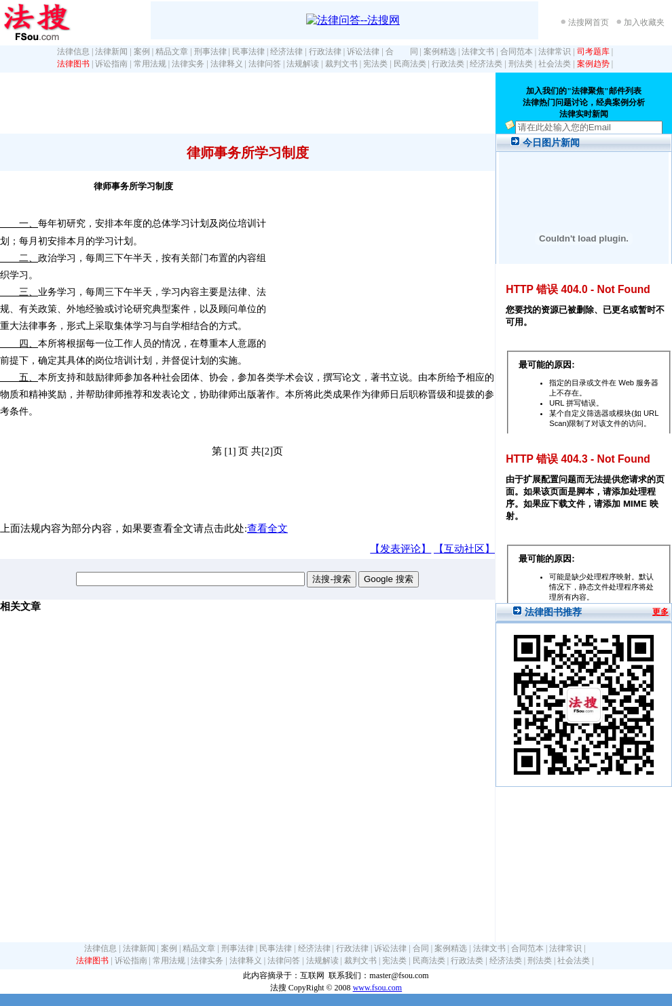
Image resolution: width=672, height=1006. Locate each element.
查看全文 (267, 528)
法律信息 (73, 51)
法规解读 (302, 64)
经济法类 (486, 64)
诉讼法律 (363, 51)
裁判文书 (341, 64)
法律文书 (478, 51)
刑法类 (520, 64)
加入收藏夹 (644, 22)
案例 (142, 51)
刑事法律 (210, 51)
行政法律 (325, 51)
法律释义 (226, 64)
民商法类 (410, 64)
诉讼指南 (111, 64)
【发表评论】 (400, 548)
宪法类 (375, 64)
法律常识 (554, 51)
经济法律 (286, 51)
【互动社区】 (464, 548)
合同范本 (516, 51)
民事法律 (248, 51)
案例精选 (440, 51)
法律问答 (264, 64)
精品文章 (171, 51)
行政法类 (448, 64)
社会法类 (554, 64)
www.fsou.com (378, 987)
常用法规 (150, 64)
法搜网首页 (588, 22)
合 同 (402, 51)
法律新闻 (111, 51)
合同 (421, 948)
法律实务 (188, 64)
